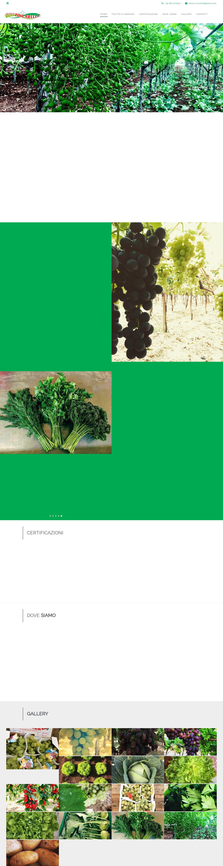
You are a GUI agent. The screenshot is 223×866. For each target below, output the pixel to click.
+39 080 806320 (171, 3)
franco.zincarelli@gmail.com (200, 3)
